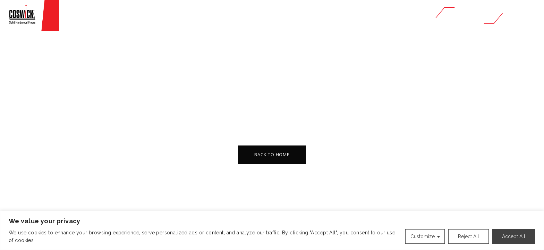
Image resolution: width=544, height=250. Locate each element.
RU (531, 15)
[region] (272, 230)
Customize (422, 236)
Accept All (513, 236)
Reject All (468, 236)
